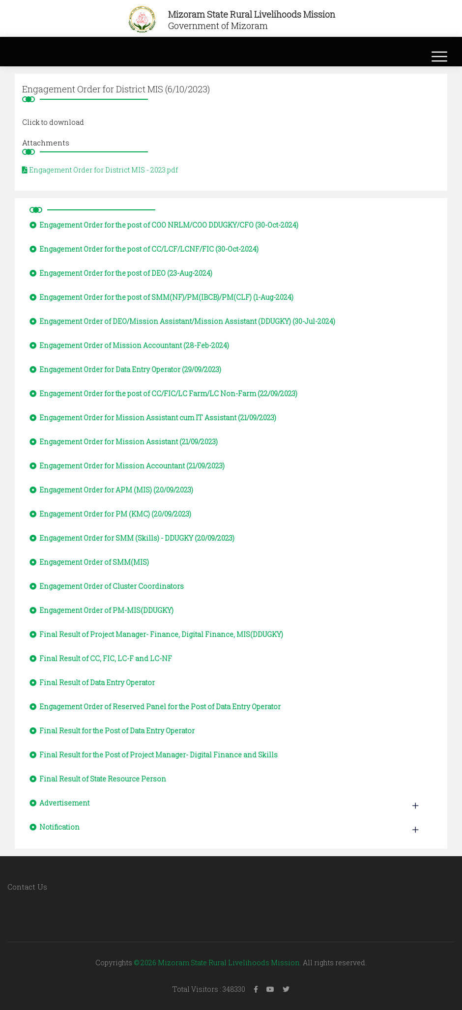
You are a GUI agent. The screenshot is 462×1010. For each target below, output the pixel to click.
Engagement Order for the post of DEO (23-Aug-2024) (120, 273)
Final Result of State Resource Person (97, 778)
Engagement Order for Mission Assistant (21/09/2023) (123, 441)
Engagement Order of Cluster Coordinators (106, 586)
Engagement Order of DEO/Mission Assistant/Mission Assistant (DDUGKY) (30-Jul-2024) (182, 321)
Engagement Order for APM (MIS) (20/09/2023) (111, 489)
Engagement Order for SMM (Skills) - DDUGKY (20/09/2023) (131, 538)
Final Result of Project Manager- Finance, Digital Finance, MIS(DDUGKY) (156, 634)
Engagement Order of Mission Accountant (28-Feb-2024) (129, 345)
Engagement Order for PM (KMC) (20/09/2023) (110, 514)
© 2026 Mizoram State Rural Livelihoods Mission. (217, 962)
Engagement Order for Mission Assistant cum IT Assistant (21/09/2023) (152, 417)
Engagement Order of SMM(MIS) (89, 562)
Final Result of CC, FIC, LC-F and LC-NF (100, 658)
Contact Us (27, 887)
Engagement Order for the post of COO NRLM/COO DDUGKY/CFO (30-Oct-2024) (163, 225)
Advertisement (59, 803)
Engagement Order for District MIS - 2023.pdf (100, 169)
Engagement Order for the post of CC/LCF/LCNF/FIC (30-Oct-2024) (144, 249)
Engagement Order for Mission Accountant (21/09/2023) (127, 465)
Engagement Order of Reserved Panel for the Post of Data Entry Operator (155, 706)
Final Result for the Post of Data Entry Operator (112, 730)
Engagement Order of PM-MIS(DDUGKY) (101, 610)
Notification (54, 827)
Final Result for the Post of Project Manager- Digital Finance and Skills (153, 754)
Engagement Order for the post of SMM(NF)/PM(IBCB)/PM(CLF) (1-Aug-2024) (161, 297)
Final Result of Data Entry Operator (92, 682)
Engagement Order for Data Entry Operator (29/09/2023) (125, 369)
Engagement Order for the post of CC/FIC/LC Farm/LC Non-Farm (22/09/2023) (163, 393)
